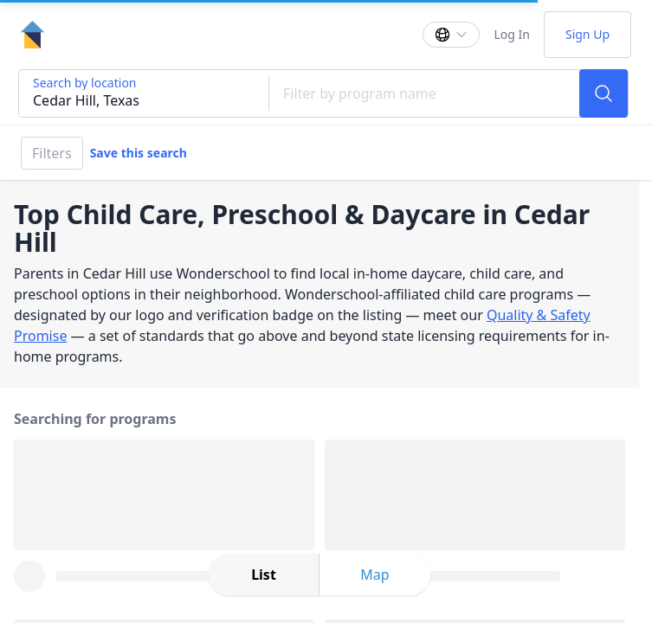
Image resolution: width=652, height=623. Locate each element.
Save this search (138, 153)
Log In (511, 34)
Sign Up (587, 34)
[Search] (603, 93)
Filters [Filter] (52, 153)
